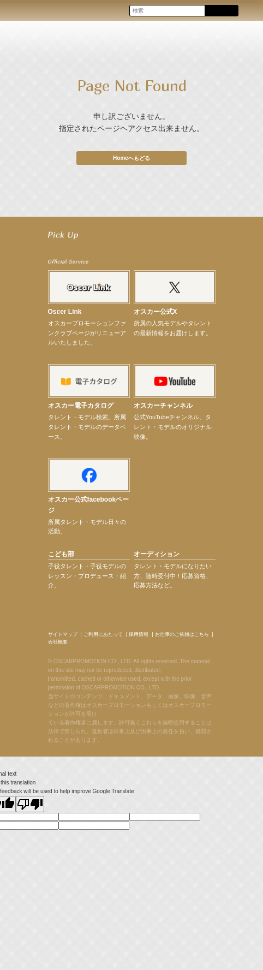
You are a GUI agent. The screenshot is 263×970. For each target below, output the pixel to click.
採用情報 (138, 634)
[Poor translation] (30, 804)
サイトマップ (62, 634)
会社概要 (58, 642)
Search (221, 11)
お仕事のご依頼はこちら (182, 634)
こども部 (61, 554)
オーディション (157, 554)
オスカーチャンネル (163, 405)
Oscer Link (65, 312)
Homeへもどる (131, 158)
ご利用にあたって (103, 634)
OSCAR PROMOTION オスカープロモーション (18, 10)
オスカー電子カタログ (80, 405)
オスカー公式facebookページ (88, 505)
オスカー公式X (155, 312)
